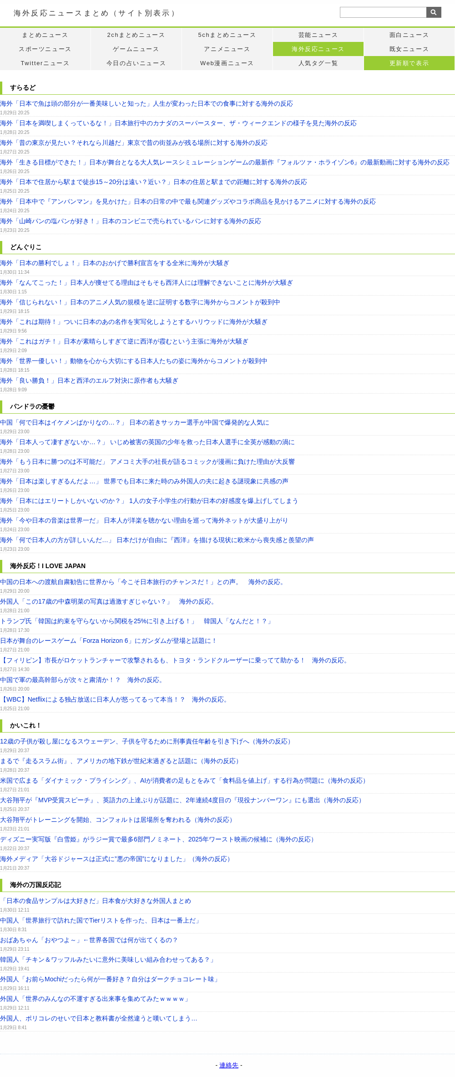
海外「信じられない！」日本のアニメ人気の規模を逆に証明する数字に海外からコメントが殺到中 (140, 302)
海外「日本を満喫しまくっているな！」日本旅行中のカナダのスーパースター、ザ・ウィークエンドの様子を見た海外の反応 (178, 123)
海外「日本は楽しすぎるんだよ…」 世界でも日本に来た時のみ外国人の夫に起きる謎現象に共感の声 (144, 481)
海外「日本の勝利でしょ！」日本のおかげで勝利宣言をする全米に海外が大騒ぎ (114, 263)
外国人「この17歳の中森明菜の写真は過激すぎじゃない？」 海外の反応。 (108, 601)
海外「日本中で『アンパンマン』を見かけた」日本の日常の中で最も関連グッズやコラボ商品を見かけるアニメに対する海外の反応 (188, 201)
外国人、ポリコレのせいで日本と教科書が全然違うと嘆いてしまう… (98, 1018)
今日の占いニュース (136, 63)
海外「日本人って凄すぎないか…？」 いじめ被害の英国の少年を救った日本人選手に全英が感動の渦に (147, 442)
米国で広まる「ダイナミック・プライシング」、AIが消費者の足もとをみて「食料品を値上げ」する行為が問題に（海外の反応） (184, 780)
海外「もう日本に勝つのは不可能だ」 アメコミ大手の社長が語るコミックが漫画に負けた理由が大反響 (147, 461)
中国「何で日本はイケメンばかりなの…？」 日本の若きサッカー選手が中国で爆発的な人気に (134, 422)
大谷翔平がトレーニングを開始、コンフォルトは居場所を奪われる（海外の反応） (118, 819)
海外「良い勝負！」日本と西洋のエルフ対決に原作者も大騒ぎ (89, 380)
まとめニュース (45, 34)
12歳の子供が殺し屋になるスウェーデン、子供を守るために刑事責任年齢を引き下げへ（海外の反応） (147, 741)
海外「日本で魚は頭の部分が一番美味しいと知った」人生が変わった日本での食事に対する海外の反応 (146, 103)
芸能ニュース (318, 34)
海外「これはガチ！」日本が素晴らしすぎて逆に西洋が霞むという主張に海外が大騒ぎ (124, 341)
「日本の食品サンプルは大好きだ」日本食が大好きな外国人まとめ (95, 900)
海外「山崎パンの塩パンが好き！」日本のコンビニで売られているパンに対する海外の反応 (130, 221)
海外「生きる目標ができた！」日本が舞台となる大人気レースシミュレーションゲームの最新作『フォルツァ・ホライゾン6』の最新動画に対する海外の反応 (225, 162)
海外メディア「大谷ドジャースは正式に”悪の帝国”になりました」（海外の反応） (116, 858)
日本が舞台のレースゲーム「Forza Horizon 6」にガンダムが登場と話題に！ (108, 640)
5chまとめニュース (227, 34)
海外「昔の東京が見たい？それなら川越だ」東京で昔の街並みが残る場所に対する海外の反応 (134, 142)
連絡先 (228, 1065)
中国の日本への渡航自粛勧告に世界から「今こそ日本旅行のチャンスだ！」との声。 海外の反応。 (143, 581)
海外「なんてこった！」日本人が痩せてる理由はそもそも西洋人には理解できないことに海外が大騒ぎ (146, 282)
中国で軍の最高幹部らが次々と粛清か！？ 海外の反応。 (83, 679)
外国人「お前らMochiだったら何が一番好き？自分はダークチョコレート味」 (110, 979)
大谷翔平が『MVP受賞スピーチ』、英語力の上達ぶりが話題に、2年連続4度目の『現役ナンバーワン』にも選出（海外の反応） (182, 800)
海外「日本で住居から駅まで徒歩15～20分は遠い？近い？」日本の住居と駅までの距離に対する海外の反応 (153, 181)
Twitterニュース (45, 63)
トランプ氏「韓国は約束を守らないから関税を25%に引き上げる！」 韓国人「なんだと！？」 (137, 621)
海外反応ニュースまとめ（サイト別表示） (97, 13)
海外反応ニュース (318, 49)
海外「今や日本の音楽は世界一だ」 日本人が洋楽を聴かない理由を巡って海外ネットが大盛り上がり (144, 520)
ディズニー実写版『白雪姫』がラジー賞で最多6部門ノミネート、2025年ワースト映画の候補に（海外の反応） (158, 839)
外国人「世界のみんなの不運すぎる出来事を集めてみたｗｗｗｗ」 (95, 998)
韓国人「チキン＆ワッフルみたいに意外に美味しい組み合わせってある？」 (108, 959)
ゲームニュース (136, 49)
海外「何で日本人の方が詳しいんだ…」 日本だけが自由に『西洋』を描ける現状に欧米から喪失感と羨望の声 (157, 540)
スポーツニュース (45, 49)
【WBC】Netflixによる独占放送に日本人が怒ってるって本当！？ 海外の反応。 (115, 699)
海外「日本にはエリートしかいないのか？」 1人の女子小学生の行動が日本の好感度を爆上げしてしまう (149, 500)
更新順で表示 (409, 63)
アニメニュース (227, 49)
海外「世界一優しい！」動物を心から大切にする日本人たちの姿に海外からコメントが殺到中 (134, 360)
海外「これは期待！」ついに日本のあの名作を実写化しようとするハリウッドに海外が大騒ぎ (134, 321)
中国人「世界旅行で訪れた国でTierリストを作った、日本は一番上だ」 (101, 920)
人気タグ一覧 (318, 63)
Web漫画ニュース (227, 63)
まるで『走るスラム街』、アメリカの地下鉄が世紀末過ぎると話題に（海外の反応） (121, 760)
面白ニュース (409, 34)
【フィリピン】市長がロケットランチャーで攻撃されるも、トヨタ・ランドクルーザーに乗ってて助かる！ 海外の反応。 (175, 660)
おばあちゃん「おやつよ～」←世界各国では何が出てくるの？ (89, 940)
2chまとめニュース (136, 34)
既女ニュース (409, 49)
